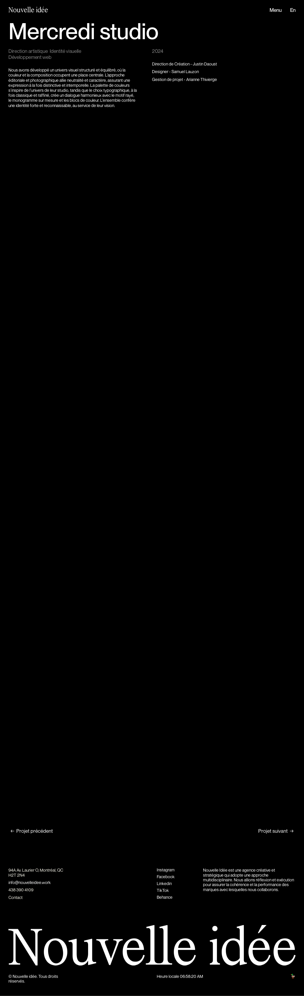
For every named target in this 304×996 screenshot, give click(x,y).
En (293, 10)
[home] (25, 10)
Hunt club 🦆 (285, 976)
